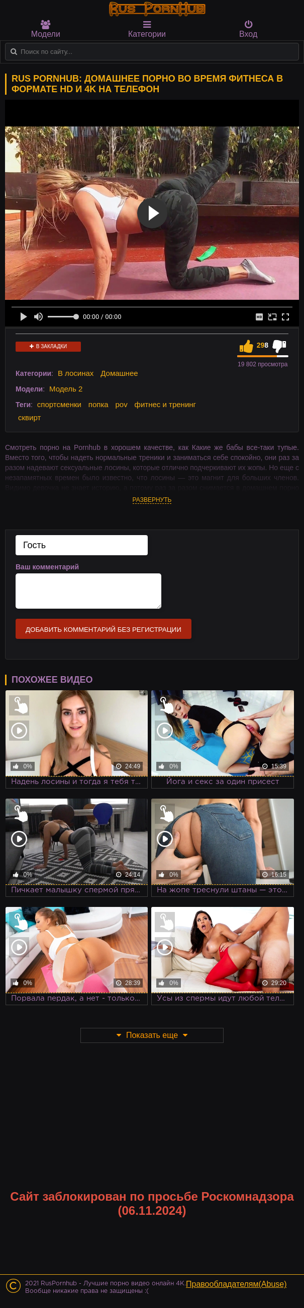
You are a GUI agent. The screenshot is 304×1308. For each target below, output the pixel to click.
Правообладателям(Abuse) (236, 1284)
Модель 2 (65, 388)
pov (122, 404)
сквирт (29, 417)
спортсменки (59, 404)
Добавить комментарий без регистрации (103, 629)
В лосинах (75, 373)
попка (98, 404)
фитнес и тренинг (165, 404)
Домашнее (119, 373)
